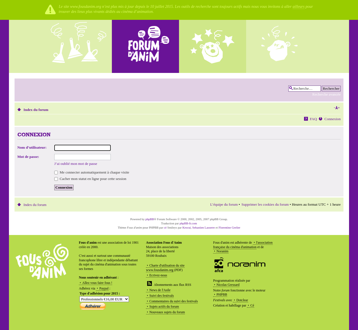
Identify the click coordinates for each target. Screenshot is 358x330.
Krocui (186, 227)
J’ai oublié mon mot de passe (75, 164)
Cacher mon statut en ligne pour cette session (90, 179)
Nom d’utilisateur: (31, 147)
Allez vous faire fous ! (97, 283)
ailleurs (299, 6)
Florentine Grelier (229, 227)
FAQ (313, 119)
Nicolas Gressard (227, 285)
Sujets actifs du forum (164, 306)
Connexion (332, 119)
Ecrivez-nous (158, 275)
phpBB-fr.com (188, 223)
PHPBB (221, 294)
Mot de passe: (28, 157)
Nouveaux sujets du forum (167, 312)
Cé (252, 305)
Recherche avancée (326, 94)
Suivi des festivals (161, 296)
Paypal (104, 288)
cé (165, 227)
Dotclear (242, 300)
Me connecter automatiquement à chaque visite (91, 172)
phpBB (149, 219)
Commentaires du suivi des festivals (173, 301)
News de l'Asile (159, 290)
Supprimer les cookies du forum (265, 204)
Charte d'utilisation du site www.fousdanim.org (165, 267)
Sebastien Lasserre (203, 227)
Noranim (222, 251)
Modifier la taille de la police (337, 107)
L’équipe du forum (224, 204)
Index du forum (35, 110)
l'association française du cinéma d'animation (243, 245)
